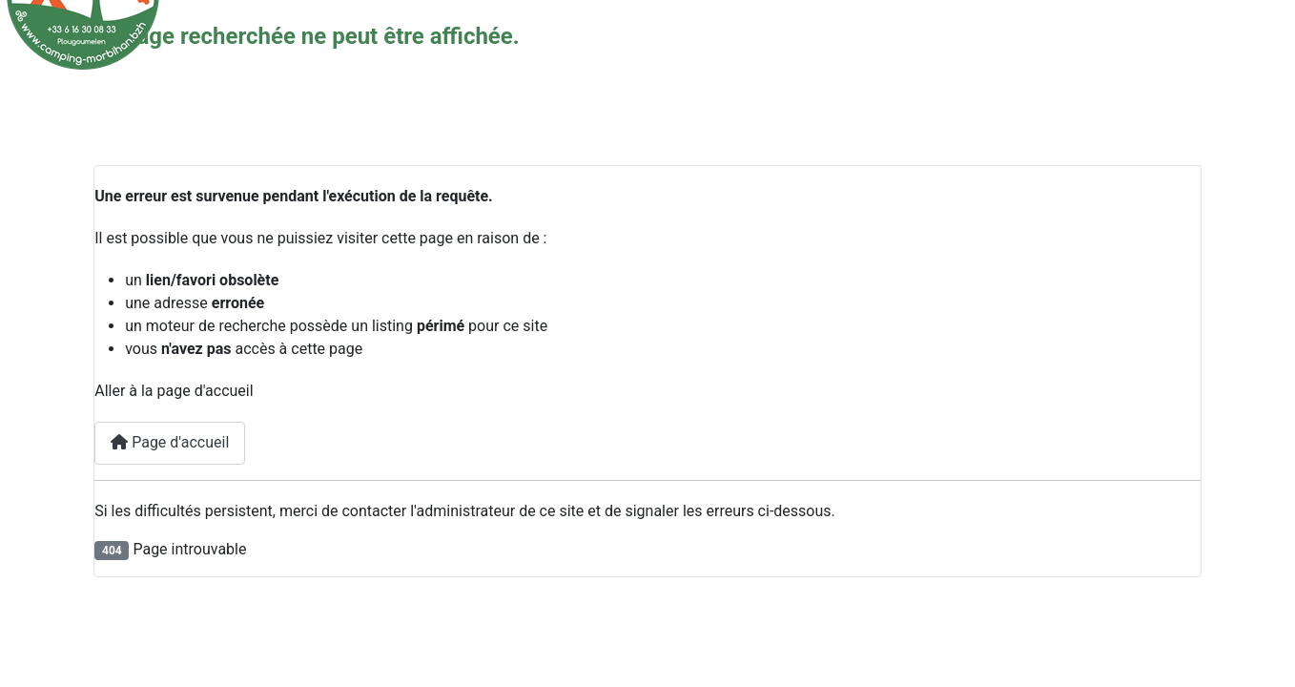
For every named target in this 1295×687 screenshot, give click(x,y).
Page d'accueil (170, 442)
